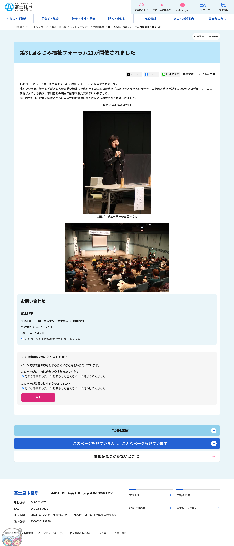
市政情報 (150, 18)
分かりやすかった (36, 376)
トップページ (41, 27)
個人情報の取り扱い (80, 533)
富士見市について (187, 508)
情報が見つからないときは (116, 456)
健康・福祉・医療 (83, 18)
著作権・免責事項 (23, 533)
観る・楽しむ (117, 18)
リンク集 (101, 533)
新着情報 (223, 10)
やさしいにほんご (162, 10)
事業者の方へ (217, 18)
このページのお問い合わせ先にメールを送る (52, 339)
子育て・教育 (50, 18)
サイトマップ (203, 10)
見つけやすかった (36, 388)
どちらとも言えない (65, 376)
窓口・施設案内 (184, 18)
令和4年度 (98, 27)
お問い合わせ (137, 508)
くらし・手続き (16, 18)
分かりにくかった (94, 376)
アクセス (134, 495)
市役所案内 (183, 495)
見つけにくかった (94, 388)
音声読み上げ (141, 10)
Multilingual (182, 10)
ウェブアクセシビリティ (51, 533)
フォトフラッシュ (79, 27)
